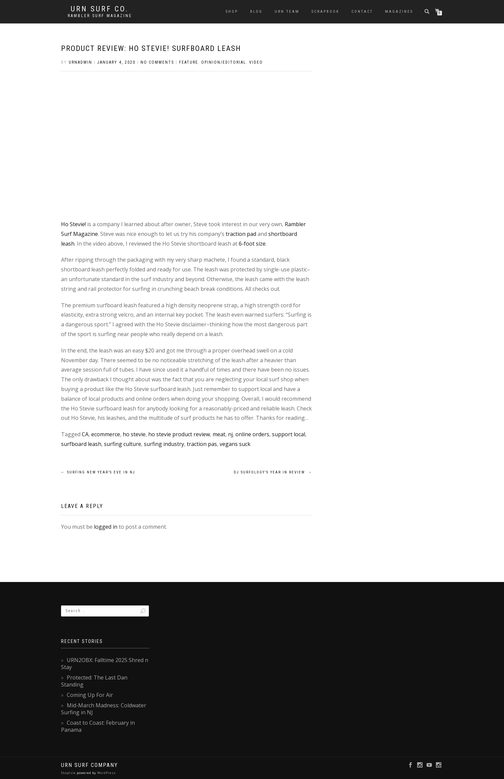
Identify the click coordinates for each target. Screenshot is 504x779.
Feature (188, 62)
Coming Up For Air (90, 695)
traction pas (202, 444)
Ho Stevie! (73, 224)
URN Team (287, 11)
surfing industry (164, 444)
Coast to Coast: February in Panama (98, 726)
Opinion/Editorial (223, 62)
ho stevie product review (179, 434)
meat (219, 434)
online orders (252, 434)
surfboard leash (81, 444)
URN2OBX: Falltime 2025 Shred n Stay (104, 663)
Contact (362, 11)
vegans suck (235, 444)
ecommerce (105, 434)
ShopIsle (69, 773)
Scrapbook (325, 11)
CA (85, 434)
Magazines (399, 11)
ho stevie (134, 434)
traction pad (241, 234)
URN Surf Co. (100, 9)
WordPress (106, 773)
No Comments (157, 62)
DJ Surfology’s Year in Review (273, 472)
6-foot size (252, 243)
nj (230, 434)
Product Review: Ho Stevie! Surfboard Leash (151, 48)
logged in (105, 526)
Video (256, 62)
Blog (256, 11)
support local (288, 434)
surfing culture (122, 444)
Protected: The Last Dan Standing (94, 681)
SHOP (232, 11)
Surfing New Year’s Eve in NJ (98, 472)
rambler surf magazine (100, 15)
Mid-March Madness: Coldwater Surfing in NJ (103, 709)
